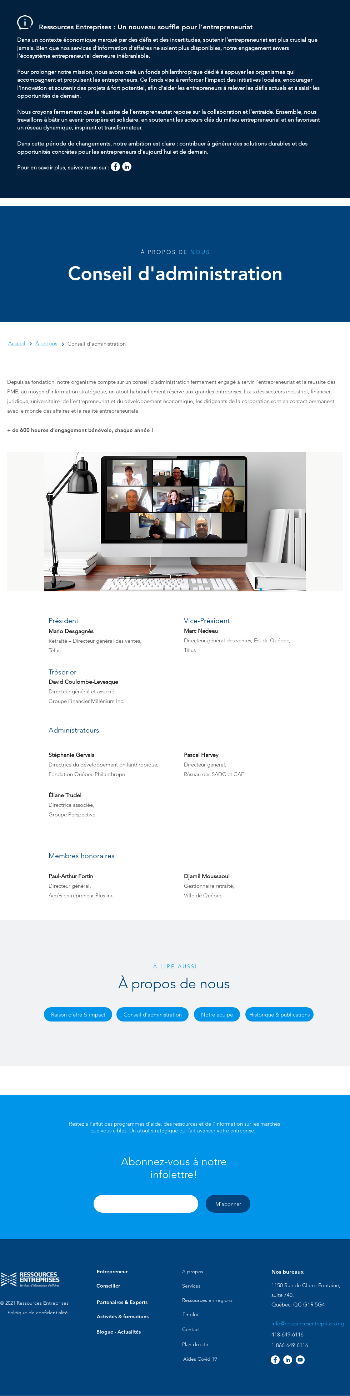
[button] (174, 1168)
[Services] (191, 1286)
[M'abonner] (228, 1204)
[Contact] (191, 1330)
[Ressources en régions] (207, 1300)
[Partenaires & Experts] (122, 1302)
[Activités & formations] (122, 1317)
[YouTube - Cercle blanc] (300, 1359)
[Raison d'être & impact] (78, 1014)
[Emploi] (190, 1315)
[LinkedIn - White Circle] (126, 166)
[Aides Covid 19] (200, 1359)
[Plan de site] (195, 1345)
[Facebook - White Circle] (115, 166)
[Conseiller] (108, 1286)
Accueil (16, 343)
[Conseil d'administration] (152, 1014)
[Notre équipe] (217, 1014)
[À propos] (192, 1272)
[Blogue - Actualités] (118, 1332)
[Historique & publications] (279, 1014)
